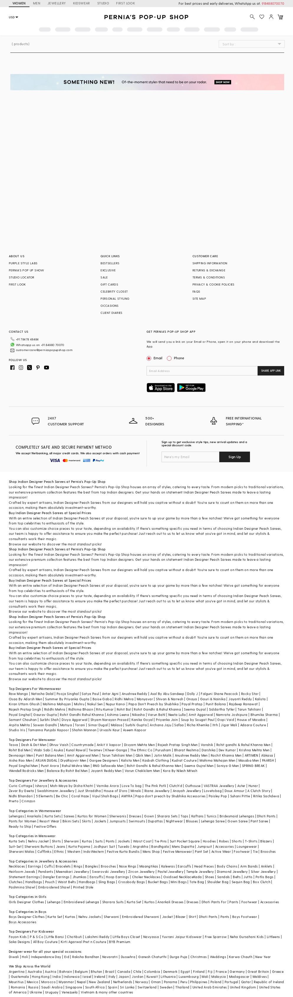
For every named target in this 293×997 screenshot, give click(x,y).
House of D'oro (116, 791)
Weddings (218, 957)
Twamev (95, 750)
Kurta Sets (53, 816)
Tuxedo (123, 846)
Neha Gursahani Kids (247, 937)
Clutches (15, 882)
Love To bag (131, 786)
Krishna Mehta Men (254, 750)
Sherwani (71, 841)
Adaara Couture (253, 725)
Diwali (14, 957)
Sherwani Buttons (38, 846)
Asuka (58, 750)
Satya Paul (90, 694)
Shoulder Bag (218, 882)
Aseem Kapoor (134, 730)
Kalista (260, 699)
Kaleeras (168, 866)
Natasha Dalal (42, 694)
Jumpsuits (117, 821)
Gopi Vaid (225, 719)
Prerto (14, 801)
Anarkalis (34, 816)
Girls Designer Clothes (26, 902)
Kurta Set (134, 902)
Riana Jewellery (157, 791)
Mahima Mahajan (57, 704)
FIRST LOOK (125, 3)
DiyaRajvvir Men (73, 760)
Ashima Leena (118, 714)
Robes (224, 841)
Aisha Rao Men (20, 760)
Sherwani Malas (21, 851)
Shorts (237, 841)
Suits (99, 841)
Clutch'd (175, 786)
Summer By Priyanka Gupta (67, 699)
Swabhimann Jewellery (56, 791)
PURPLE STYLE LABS (23, 263)
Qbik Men (143, 755)
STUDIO (103, 3)
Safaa (179, 725)
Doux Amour (234, 791)
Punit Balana (216, 704)
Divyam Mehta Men (139, 745)
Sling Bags (106, 882)
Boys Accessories (22, 922)
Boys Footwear (244, 917)
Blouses (192, 821)
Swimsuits (137, 821)
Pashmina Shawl (22, 887)
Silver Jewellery (263, 871)
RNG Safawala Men (108, 766)
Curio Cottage (20, 786)
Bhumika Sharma (264, 714)
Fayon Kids (18, 937)
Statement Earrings (24, 877)
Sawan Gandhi (45, 725)
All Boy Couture (45, 942)
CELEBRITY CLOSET (114, 291)
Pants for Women (23, 821)
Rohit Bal (124, 709)
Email (155, 358)
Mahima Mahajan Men (217, 760)
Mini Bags (179, 882)
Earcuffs (184, 866)
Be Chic (62, 796)
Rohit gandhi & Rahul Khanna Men (243, 745)
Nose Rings (127, 866)
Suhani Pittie (240, 796)
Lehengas (16, 816)
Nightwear (174, 821)
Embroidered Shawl (54, 887)
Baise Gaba (102, 699)
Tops (184, 816)
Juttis (247, 877)
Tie (255, 851)
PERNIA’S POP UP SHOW (26, 270)
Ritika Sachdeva (266, 796)
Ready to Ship (20, 826)
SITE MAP (199, 298)
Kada (197, 877)
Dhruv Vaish (59, 745)
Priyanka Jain (167, 719)
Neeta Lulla (177, 714)
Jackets (100, 821)
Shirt (192, 917)
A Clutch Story (258, 791)
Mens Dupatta (183, 846)
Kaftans (197, 816)
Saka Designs (19, 942)
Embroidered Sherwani (140, 917)
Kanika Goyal (142, 719)
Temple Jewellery (200, 871)
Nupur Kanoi (115, 704)
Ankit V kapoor (109, 745)
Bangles (91, 866)
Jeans (60, 846)
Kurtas (87, 841)
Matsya (66, 725)
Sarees (69, 816)
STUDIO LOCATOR (21, 277)
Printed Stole (83, 887)
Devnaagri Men (21, 755)
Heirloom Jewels (22, 871)
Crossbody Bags (131, 882)
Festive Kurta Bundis (123, 851)
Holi (25, 957)
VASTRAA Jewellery (219, 786)
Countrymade (82, 745)
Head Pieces (204, 866)
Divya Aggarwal (75, 719)
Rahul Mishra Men (76, 766)
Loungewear (247, 846)
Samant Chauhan (23, 719)
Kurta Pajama (79, 846)
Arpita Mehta (19, 725)
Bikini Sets (70, 821)
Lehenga (54, 902)
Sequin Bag (241, 882)
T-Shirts (251, 841)
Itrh (215, 725)
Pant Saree (259, 821)
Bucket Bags (158, 882)
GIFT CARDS (109, 284)
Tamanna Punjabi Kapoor (48, 730)
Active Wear (221, 851)
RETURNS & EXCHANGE (208, 270)
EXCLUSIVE (108, 270)
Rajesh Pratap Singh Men (177, 745)
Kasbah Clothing (155, 760)
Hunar (253, 786)
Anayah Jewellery (187, 791)
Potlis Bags (264, 877)
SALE (104, 277)
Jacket (167, 917)
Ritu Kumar (104, 709)
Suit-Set (15, 846)
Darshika (208, 750)
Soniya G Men (228, 766)
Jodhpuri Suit (104, 846)
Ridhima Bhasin (80, 709)
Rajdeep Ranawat (243, 704)
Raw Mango (18, 694)
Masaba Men (248, 760)
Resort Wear (49, 821)
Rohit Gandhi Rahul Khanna (82, 714)
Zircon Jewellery (141, 871)
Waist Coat (142, 841)
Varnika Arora (107, 786)
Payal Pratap (192, 704)
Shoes (209, 877)
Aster (241, 786)
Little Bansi (55, 937)
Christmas (198, 957)
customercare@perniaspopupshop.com (44, 350)
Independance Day (46, 957)
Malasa (116, 725)
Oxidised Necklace (178, 877)
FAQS (196, 291)
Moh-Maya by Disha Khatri (71, 786)
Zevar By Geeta (21, 791)
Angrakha (140, 846)
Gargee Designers (103, 760)
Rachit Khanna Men (226, 755)
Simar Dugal (98, 725)
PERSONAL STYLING (115, 298)
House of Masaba (251, 719)
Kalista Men (130, 760)
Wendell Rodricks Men (26, 771)
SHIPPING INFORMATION (210, 263)
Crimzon (28, 801)
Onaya (191, 699)
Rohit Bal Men (20, 750)
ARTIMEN (251, 755)
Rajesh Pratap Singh (25, 709)
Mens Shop (151, 851)
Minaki (136, 791)
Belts (237, 877)
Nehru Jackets (89, 917)
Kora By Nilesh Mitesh (180, 771)
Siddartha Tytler (222, 709)
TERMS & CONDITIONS (208, 277)
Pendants (45, 871)
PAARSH (268, 760)
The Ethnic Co (141, 750)
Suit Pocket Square (185, 841)
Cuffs (48, 866)
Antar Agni (110, 694)
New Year (263, 957)
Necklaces (17, 866)
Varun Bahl (156, 714)
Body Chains (227, 866)
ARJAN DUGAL (46, 760)
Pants (110, 841)
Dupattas (155, 821)
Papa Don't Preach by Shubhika (154, 704)
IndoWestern (93, 851)
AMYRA (126, 796)
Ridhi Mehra (124, 699)
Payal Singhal (19, 714)
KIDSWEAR (81, 3)
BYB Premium (119, 942)
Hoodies (209, 841)
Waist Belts (67, 882)
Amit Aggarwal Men (83, 755)
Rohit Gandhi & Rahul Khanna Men (154, 766)
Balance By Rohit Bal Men (67, 771)
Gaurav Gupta (45, 714)
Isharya (41, 786)
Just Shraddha (89, 791)
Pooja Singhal (68, 694)
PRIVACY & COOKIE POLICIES (213, 284)
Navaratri (110, 957)
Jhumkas (80, 877)
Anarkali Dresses (170, 902)
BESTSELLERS (110, 263)
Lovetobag (213, 791)
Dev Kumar (227, 750)
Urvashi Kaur (110, 730)
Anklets (266, 866)
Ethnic (59, 851)
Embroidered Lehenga (81, 902)
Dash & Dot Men (34, 745)
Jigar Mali (229, 725)
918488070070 (273, 3)
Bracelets (63, 866)
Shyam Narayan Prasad (109, 719)
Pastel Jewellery (170, 871)
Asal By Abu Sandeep (167, 694)
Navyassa (151, 937)
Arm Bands (249, 866)
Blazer (180, 917)
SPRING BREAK (253, 766)
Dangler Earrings (56, 877)
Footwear (242, 851)
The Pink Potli (155, 786)
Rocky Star (250, 694)
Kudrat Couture (184, 760)
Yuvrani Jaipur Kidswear (182, 937)
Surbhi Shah (49, 719)
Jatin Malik (163, 755)
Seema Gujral (195, 709)
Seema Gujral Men (198, 766)
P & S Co (36, 937)
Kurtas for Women (92, 816)
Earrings (34, 866)
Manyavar (145, 699)
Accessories (224, 846)
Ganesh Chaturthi (152, 957)
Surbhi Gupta (136, 725)
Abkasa (267, 755)
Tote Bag (197, 882)
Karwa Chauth (240, 957)
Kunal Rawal (75, 750)
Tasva (13, 745)
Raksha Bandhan (85, 957)
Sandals (223, 877)
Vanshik (207, 745)
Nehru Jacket (38, 841)
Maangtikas (148, 866)
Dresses (135, 816)
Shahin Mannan (84, 730)
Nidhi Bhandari (21, 796)
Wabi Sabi (42, 750)
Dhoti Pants (266, 816)
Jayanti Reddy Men (106, 771)
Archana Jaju (160, 725)
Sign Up (234, 457)
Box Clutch (261, 882)
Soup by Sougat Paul (198, 719)
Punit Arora (50, 766)
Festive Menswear (177, 851)
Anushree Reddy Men (191, 755)
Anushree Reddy (134, 694)
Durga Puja (178, 957)
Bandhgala (160, 846)
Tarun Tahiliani (249, 709)
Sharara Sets (167, 816)
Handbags (33, 882)
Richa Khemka (198, 725)
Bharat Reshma (186, 750)
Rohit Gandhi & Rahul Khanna (157, 709)
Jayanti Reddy (240, 699)
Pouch (50, 882)
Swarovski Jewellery (108, 871)
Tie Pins (160, 841)
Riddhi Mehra (54, 709)
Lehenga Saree (213, 821)
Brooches (268, 851)
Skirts (86, 821)
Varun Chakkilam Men (142, 771)
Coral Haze (80, 796)
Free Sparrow (216, 937)
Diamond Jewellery (232, 871)
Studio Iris (17, 730)
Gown (149, 816)
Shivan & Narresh (169, 699)
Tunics (211, 816)
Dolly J (192, 694)
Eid (66, 957)
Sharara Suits (113, 902)
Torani (80, 725)
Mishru (79, 704)
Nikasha (138, 714)
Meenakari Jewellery (72, 871)
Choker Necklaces (146, 877)
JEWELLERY (56, 3)
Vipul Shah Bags (105, 796)
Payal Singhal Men (23, 766)
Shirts (56, 841)
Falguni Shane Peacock (219, 694)
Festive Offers (45, 826)
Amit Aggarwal (201, 714)
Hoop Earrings (117, 877)
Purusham (163, 750)
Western (73, 851)
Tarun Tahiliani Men (117, 755)
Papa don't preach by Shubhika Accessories (170, 796)
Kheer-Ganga (116, 750)
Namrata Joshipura (232, 714)
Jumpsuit (204, 846)
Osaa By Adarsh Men (25, 699)
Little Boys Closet (126, 937)
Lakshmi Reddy (97, 937)
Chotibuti (74, 937)
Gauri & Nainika (212, 699)
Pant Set (201, 851)
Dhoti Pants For (214, 902)
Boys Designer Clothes (27, 917)
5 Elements (44, 796)
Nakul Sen (95, 704)
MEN (36, 3)
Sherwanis (117, 816)
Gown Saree (238, 821)
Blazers (266, 841)
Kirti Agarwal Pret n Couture (83, 942)
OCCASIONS (110, 305)
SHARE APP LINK (271, 370)
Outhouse (192, 786)
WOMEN (19, 3)
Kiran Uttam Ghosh (24, 704)
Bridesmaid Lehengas (237, 816)
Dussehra (128, 957)
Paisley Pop (218, 796)
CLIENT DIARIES (112, 312)
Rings (78, 866)
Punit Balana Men (50, 755)
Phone (178, 358)
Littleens (273, 937)
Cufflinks (44, 851)
